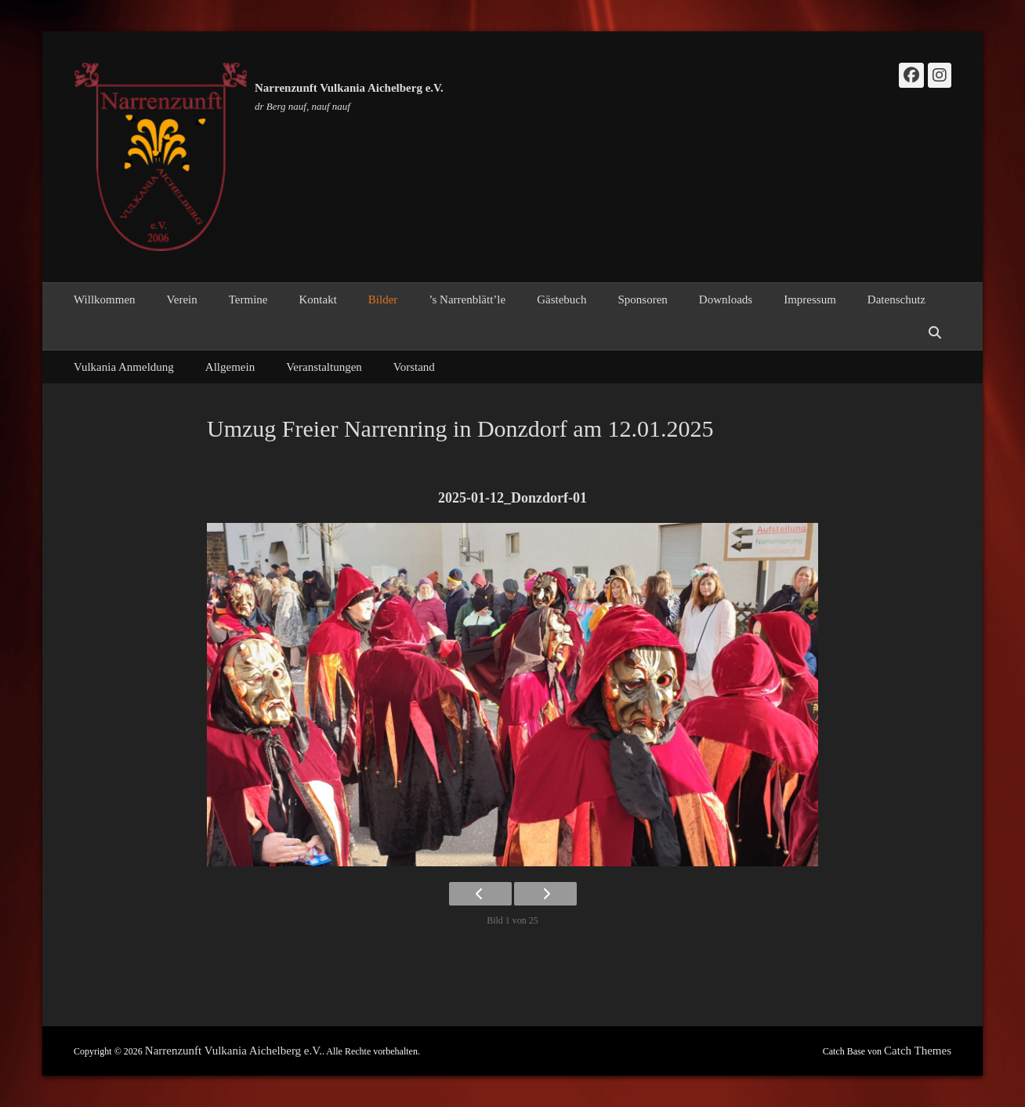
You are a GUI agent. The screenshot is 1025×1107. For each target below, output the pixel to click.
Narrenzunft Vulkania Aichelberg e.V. (349, 88)
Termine (248, 299)
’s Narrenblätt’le (467, 299)
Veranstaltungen (324, 367)
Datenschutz (896, 299)
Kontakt (317, 299)
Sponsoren (643, 299)
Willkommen (105, 299)
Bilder (383, 299)
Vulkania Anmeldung (124, 367)
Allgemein (230, 367)
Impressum (810, 299)
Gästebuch (561, 299)
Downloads (725, 299)
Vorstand (414, 367)
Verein (182, 299)
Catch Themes (917, 1050)
